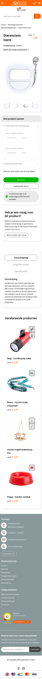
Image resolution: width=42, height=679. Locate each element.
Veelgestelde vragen (9, 576)
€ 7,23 (12, 456)
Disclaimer (5, 604)
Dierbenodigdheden (8, 27)
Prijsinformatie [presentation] (21, 264)
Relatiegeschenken (15, 25)
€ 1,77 (12, 409)
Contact (4, 565)
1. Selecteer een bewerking (16, 125)
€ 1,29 (12, 500)
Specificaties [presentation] (21, 271)
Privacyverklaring (7, 601)
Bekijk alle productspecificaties (16, 49)
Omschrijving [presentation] (21, 257)
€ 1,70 (12, 362)
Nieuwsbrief (5, 572)
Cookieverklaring (7, 598)
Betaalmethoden (7, 579)
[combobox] (17, 16)
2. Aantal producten (12, 163)
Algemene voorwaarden (10, 594)
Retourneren (6, 583)
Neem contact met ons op (16, 235)
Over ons (4, 569)
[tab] (21, 257)
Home (3, 25)
